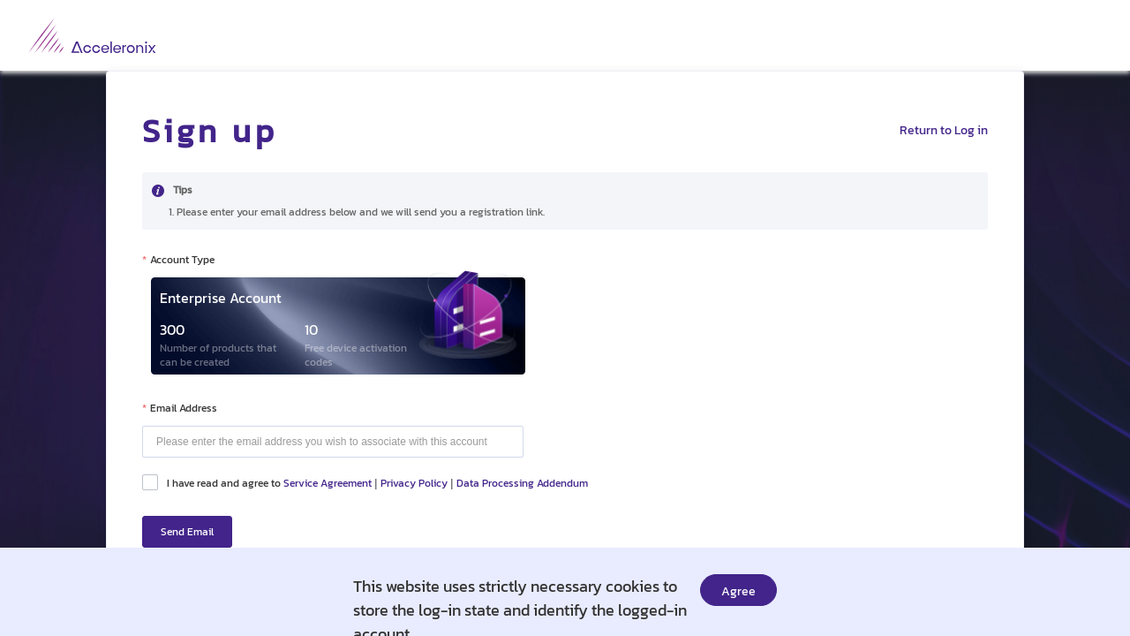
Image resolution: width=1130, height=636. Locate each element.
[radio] (333, 326)
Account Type (182, 260)
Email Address (183, 408)
